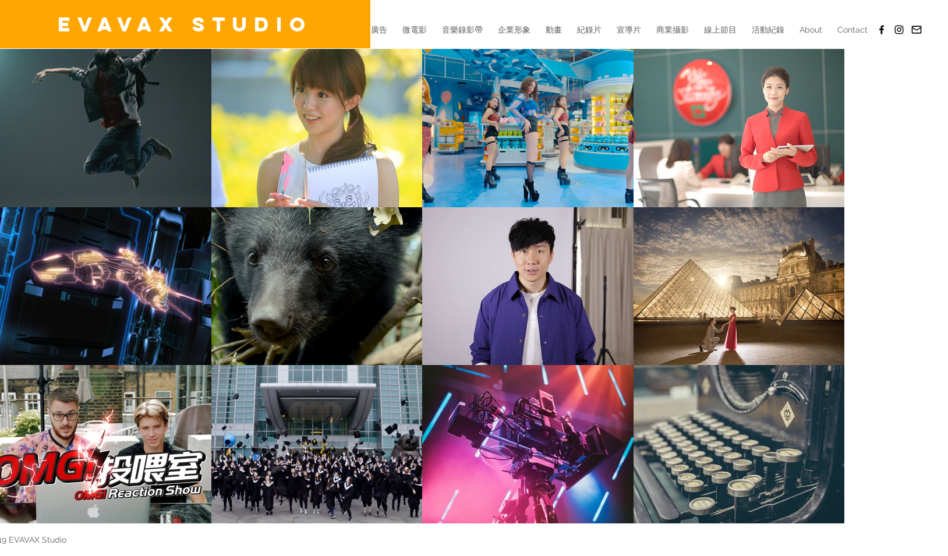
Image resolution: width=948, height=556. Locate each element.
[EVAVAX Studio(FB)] (881, 30)
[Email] (916, 30)
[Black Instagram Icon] (899, 30)
